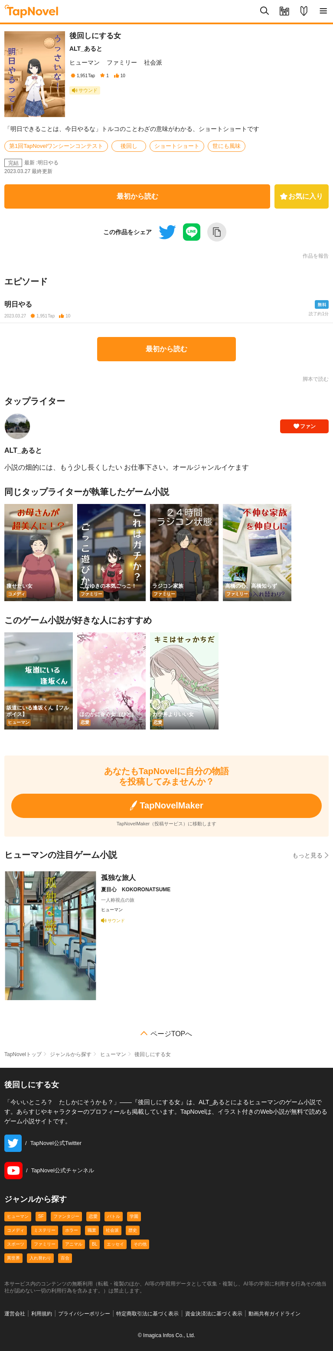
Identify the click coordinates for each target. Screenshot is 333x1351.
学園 (134, 1216)
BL (94, 1244)
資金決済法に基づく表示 (213, 1314)
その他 (140, 1244)
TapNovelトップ (23, 1054)
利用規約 (41, 1314)
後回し (129, 146)
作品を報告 (316, 255)
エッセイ (115, 1244)
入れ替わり (40, 1258)
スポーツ (15, 1244)
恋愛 (93, 1216)
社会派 (153, 62)
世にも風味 (226, 146)
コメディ (15, 1230)
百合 (65, 1258)
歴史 (132, 1230)
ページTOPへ (171, 1033)
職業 (92, 1230)
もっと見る (310, 855)
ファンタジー (66, 1216)
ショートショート (176, 146)
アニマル (73, 1244)
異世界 (13, 1258)
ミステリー (45, 1230)
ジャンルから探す (70, 1054)
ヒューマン (84, 62)
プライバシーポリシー (84, 1314)
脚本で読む (316, 379)
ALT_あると (85, 48)
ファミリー (122, 62)
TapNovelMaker (166, 805)
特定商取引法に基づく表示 (147, 1314)
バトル (113, 1216)
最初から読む (137, 196)
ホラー (71, 1230)
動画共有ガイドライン (274, 1314)
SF (41, 1216)
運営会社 (14, 1314)
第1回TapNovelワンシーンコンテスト (56, 146)
